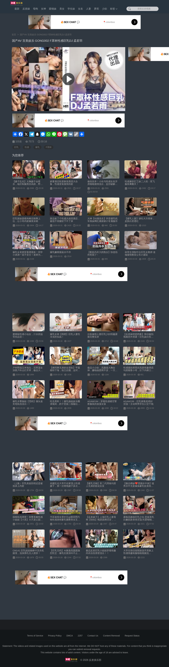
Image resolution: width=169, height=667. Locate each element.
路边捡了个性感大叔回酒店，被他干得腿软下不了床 (65, 219)
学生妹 (71, 8)
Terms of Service (35, 635)
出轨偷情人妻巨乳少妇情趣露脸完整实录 (102, 335)
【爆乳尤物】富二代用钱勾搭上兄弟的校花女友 (101, 484)
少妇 (104, 8)
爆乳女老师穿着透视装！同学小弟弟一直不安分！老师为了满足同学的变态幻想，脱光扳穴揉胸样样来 (28, 253)
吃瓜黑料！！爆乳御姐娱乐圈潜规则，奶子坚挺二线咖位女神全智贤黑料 (65, 402)
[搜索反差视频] (142, 9)
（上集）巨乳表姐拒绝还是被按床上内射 (28, 484)
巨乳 (16, 147)
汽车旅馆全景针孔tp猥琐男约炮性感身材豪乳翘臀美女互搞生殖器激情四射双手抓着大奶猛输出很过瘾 (65, 518)
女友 (80, 8)
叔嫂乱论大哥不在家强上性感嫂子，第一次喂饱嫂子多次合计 (65, 484)
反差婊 (26, 8)
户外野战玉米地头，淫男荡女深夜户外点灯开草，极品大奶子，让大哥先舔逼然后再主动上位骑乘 (28, 369)
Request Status (132, 635)
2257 (80, 635)
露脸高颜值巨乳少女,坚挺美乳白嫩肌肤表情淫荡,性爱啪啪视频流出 (138, 518)
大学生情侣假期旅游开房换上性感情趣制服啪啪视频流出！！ (138, 551)
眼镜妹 (52, 8)
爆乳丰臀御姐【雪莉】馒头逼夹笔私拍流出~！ (28, 402)
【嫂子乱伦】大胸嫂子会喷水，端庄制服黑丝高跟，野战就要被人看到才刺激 (28, 182)
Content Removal (111, 635)
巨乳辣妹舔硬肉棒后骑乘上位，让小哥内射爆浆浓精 (26, 219)
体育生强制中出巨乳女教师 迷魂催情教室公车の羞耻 (140, 253)
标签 (113, 8)
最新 (16, 8)
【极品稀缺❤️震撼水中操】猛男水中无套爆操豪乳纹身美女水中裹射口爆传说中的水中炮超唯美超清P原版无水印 (138, 484)
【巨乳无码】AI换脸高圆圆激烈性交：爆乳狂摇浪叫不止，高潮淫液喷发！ (65, 551)
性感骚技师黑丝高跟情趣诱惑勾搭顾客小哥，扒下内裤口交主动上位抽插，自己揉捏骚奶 (138, 369)
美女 (62, 8)
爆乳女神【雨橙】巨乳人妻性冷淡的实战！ (65, 335)
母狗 (35, 8)
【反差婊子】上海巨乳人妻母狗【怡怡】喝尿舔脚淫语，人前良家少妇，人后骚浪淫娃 (101, 518)
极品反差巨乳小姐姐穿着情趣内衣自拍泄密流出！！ (101, 551)
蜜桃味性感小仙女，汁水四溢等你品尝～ (28, 335)
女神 (43, 8)
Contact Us (92, 635)
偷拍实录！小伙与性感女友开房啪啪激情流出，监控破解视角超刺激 (102, 182)
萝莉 (96, 8)
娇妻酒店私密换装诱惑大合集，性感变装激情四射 (64, 182)
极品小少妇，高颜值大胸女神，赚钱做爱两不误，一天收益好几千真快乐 (102, 369)
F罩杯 (49, 147)
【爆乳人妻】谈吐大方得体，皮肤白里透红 (140, 219)
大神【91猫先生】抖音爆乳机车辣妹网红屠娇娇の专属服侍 (102, 219)
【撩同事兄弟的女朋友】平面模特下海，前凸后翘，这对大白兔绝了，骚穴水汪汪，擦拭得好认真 (65, 369)
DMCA (69, 635)
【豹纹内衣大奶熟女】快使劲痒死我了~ (102, 253)
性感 (27, 147)
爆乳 (37, 147)
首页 (14, 34)
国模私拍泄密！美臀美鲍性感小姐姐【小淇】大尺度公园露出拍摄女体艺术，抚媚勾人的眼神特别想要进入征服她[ (28, 518)
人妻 (88, 8)
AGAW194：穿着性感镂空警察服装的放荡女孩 (102, 402)
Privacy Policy (55, 635)
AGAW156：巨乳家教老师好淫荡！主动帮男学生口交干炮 (138, 402)
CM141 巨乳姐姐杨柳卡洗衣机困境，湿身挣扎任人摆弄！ (28, 551)
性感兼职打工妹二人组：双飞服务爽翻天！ (140, 182)
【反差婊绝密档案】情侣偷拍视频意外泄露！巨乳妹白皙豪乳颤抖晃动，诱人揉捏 (138, 335)
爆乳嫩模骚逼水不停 (60, 252)
